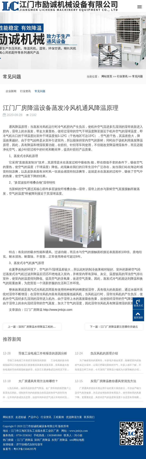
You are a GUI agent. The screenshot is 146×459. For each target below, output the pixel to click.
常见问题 (137, 76)
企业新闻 (11, 91)
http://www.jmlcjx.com (57, 309)
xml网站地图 (76, 439)
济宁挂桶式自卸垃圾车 (29, 444)
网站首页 (107, 76)
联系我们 (89, 417)
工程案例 (58, 417)
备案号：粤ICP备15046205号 (19, 449)
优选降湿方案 (74, 417)
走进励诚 (20, 417)
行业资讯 (122, 76)
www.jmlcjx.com (78, 430)
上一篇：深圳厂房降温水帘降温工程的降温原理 (33, 326)
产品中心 (33, 417)
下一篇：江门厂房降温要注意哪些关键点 (114, 326)
